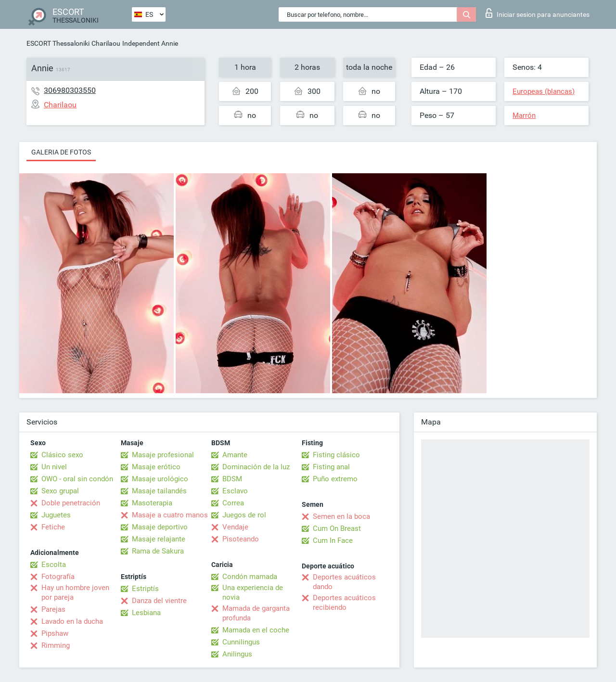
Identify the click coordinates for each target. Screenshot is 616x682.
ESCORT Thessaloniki (58, 43)
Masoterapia (152, 503)
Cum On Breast (337, 528)
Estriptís (145, 588)
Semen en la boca (341, 516)
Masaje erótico (156, 467)
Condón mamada (249, 576)
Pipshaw (54, 633)
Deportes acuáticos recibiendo (344, 602)
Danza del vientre (159, 600)
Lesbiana (146, 612)
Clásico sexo (62, 454)
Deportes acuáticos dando (344, 582)
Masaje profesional (163, 454)
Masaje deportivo (160, 527)
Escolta (53, 564)
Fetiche (53, 527)
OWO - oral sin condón (77, 479)
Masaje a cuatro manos (170, 515)
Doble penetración (70, 503)
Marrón (524, 115)
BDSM (232, 479)
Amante (234, 454)
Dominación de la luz (256, 467)
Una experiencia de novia (252, 592)
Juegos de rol (244, 515)
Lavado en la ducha (72, 621)
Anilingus (237, 654)
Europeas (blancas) (544, 91)
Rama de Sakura (158, 551)
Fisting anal (331, 467)
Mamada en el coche (255, 630)
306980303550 (70, 90)
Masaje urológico (160, 479)
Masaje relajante (158, 539)
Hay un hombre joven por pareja (75, 592)
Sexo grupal (60, 491)
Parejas (53, 609)
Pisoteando (240, 539)
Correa (233, 503)
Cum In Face (333, 540)
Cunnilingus (241, 642)
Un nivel (54, 467)
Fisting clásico (336, 454)
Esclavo (235, 491)
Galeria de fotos (61, 152)
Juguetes (56, 515)
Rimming (55, 645)
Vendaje (235, 527)
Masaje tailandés (159, 491)
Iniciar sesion (538, 13)
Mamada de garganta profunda (256, 613)
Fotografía (58, 576)
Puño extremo (335, 479)
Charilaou (105, 43)
